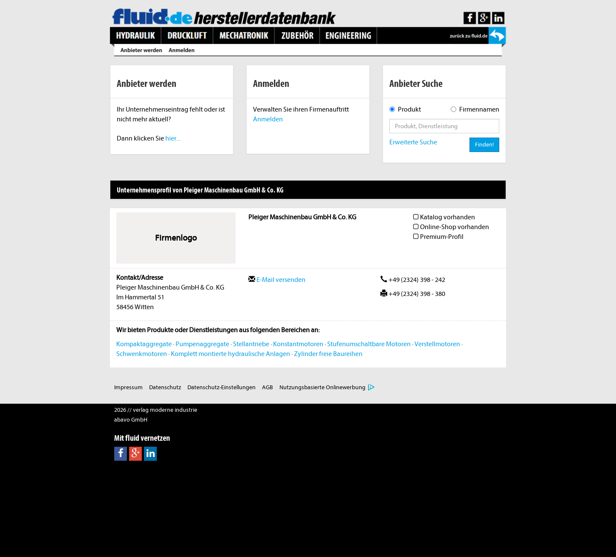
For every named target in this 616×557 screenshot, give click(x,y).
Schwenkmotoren (141, 354)
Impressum (128, 387)
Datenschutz (165, 387)
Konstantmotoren (298, 344)
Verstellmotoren (437, 344)
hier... (172, 138)
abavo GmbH (130, 419)
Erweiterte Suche (413, 142)
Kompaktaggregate (144, 344)
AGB (267, 387)
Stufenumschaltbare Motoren (369, 344)
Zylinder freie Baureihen (328, 354)
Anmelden (268, 119)
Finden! (484, 144)
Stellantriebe (251, 344)
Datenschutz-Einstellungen (221, 387)
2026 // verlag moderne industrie (155, 409)
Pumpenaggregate (202, 344)
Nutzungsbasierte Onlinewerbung (322, 387)
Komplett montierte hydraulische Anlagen (230, 354)
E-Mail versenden (276, 280)
